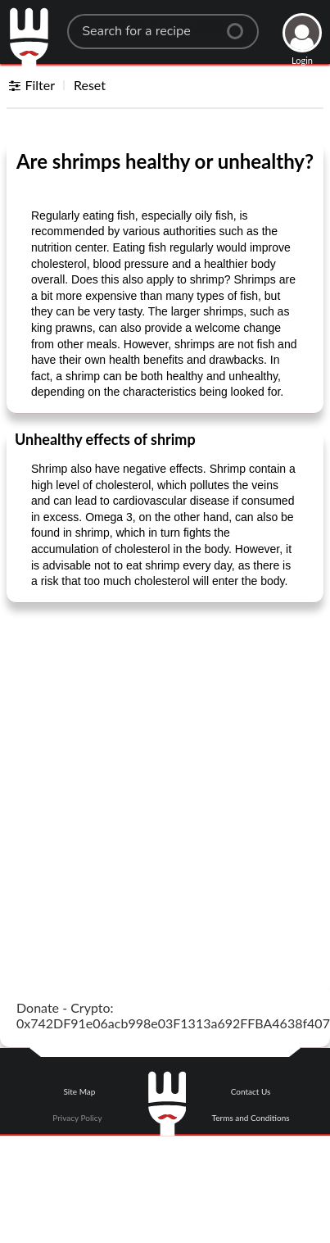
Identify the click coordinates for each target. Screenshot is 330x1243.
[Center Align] (240, 24)
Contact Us (251, 1091)
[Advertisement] (153, 773)
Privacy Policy (77, 1118)
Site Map (79, 1091)
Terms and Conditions (251, 1118)
